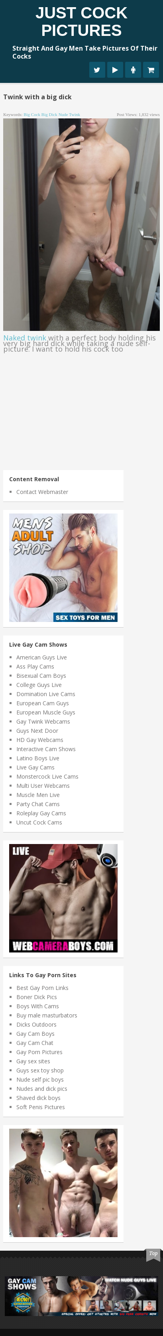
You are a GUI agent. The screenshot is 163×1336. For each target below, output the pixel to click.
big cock (32, 114)
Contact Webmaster (42, 492)
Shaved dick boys (38, 1098)
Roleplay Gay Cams (41, 813)
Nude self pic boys (40, 1079)
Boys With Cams (37, 1006)
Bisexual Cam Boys (41, 675)
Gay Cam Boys (35, 1033)
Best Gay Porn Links (42, 988)
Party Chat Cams (38, 804)
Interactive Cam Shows (46, 749)
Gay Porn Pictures (39, 1052)
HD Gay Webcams (39, 740)
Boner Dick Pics (36, 997)
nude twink (69, 114)
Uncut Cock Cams (39, 822)
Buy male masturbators (46, 1015)
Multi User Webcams (43, 785)
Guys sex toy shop (40, 1070)
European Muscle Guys (45, 712)
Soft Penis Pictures (40, 1107)
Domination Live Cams (45, 694)
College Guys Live (39, 685)
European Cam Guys (42, 703)
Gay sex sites (33, 1061)
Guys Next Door (37, 730)
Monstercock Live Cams (47, 776)
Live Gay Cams (35, 767)
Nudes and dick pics (41, 1088)
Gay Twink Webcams (43, 721)
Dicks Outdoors (36, 1024)
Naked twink (24, 337)
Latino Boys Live (37, 758)
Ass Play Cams (35, 666)
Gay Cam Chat (34, 1043)
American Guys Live (41, 657)
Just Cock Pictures (81, 21)
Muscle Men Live (38, 795)
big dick (49, 114)
